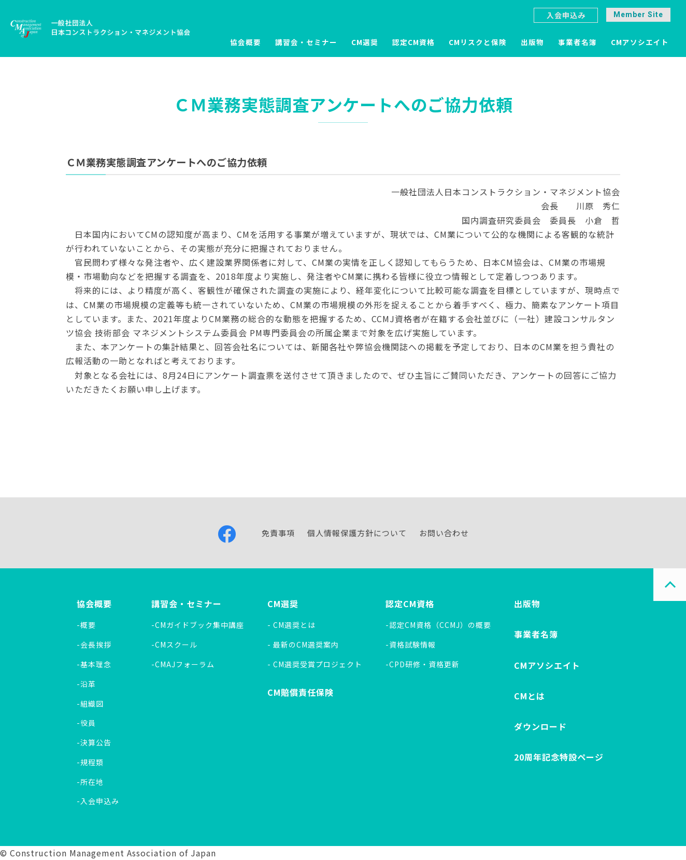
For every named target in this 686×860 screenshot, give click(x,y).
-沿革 (86, 684)
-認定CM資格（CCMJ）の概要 (438, 625)
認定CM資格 (413, 42)
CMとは (529, 696)
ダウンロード (540, 726)
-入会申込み (98, 801)
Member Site (638, 14)
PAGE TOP (669, 584)
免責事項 (278, 532)
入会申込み (566, 15)
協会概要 (245, 42)
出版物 (532, 42)
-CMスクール (174, 644)
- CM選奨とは (291, 625)
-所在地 (90, 782)
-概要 (86, 625)
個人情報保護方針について (357, 532)
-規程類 (90, 762)
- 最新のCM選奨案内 (303, 644)
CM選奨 (364, 42)
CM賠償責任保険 (300, 692)
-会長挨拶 (94, 644)
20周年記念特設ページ (559, 757)
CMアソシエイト (640, 42)
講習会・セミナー (306, 42)
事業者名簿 (577, 42)
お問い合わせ (444, 532)
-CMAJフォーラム (183, 664)
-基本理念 (94, 664)
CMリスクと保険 (478, 42)
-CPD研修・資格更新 (422, 664)
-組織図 (90, 703)
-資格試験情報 (410, 644)
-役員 (86, 723)
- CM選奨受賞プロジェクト (314, 664)
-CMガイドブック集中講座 (197, 625)
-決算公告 (94, 742)
